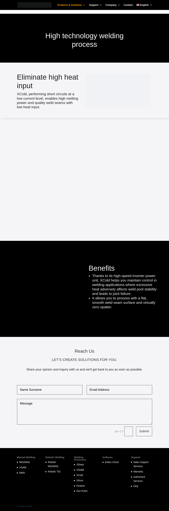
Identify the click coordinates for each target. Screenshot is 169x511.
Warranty (138, 471)
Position (80, 485)
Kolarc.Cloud (112, 462)
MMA (22, 472)
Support (93, 5)
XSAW (22, 467)
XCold (79, 475)
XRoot (79, 480)
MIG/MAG (24, 462)
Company (111, 5)
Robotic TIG (54, 471)
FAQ (135, 486)
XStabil (80, 469)
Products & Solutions (69, 5)
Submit (144, 431)
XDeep (80, 464)
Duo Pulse (82, 491)
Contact (128, 5)
